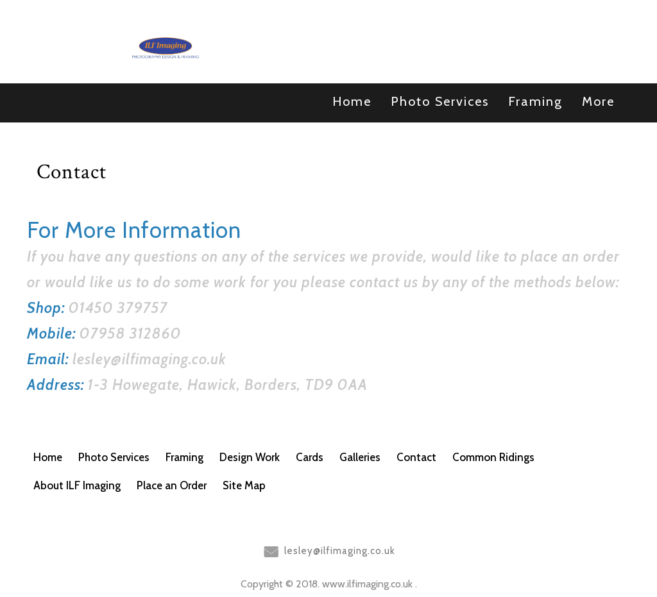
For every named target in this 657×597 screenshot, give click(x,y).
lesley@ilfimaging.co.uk (339, 551)
